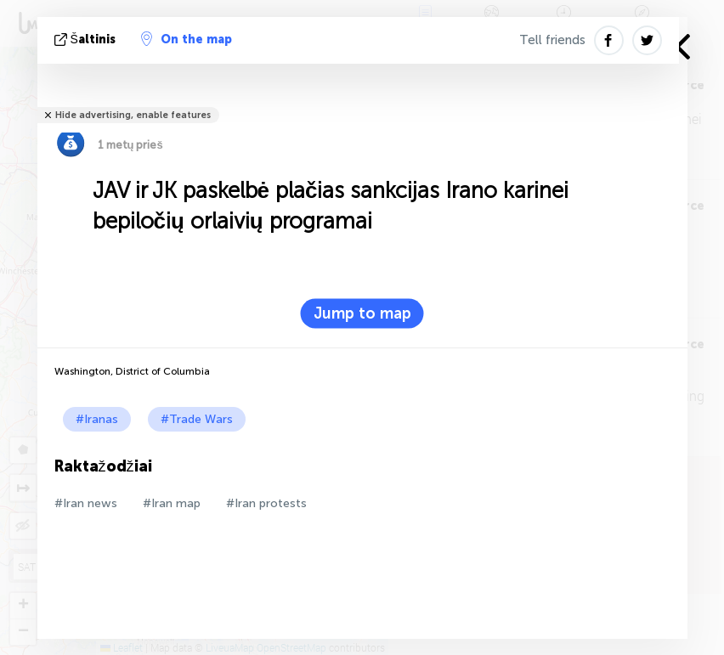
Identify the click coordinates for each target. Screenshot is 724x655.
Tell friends (552, 40)
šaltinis (87, 39)
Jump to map (362, 313)
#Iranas (97, 419)
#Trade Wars (197, 419)
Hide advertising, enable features (133, 115)
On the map (186, 39)
